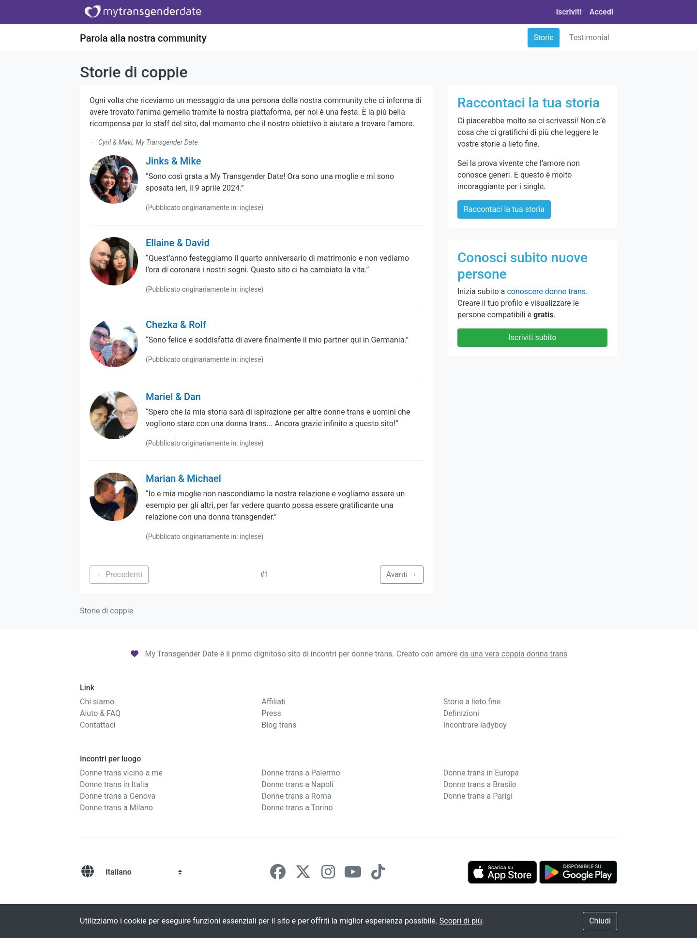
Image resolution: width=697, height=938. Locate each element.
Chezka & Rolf (176, 324)
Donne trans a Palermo (300, 772)
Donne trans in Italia (114, 784)
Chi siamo (97, 701)
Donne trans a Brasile (479, 784)
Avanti (401, 574)
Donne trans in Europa (481, 772)
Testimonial (589, 37)
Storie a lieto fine (472, 701)
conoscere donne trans (546, 291)
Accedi (601, 11)
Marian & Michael (183, 478)
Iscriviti (568, 11)
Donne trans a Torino (297, 807)
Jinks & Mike (173, 161)
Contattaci (98, 725)
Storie (543, 37)
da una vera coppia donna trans (514, 653)
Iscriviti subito (532, 337)
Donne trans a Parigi (478, 796)
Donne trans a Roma (296, 796)
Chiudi (600, 920)
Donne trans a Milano (116, 807)
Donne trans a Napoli (297, 784)
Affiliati (273, 701)
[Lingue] (87, 872)
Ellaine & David (178, 243)
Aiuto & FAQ (100, 713)
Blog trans (278, 725)
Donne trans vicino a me (121, 772)
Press (271, 713)
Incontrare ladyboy (475, 725)
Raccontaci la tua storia (504, 209)
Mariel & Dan (173, 396)
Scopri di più (460, 920)
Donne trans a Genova (117, 796)
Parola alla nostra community (143, 38)
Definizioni (461, 713)
